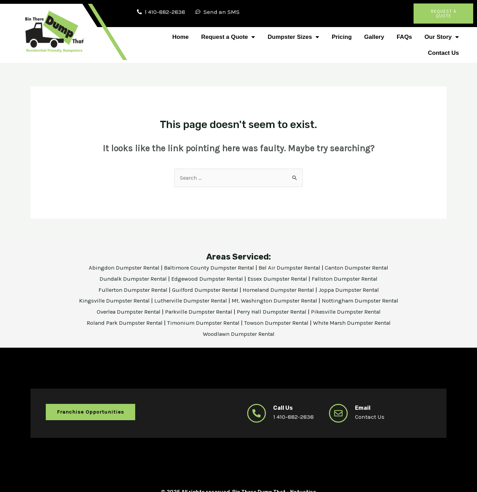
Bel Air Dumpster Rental (291, 267)
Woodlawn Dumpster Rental (238, 333)
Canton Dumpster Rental (361, 267)
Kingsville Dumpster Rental (109, 300)
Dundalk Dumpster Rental (129, 278)
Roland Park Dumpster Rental (120, 322)
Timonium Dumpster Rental (202, 322)
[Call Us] (256, 412)
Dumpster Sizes (293, 37)
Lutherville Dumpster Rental (188, 300)
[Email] (338, 412)
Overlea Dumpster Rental (123, 311)
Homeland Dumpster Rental (280, 289)
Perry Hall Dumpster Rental (274, 311)
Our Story (442, 37)
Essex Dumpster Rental (279, 278)
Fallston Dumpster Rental (349, 278)
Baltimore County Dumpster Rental (208, 267)
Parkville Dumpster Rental (198, 311)
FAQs (404, 37)
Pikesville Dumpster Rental (351, 311)
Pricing (342, 37)
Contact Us (443, 53)
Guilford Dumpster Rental (203, 289)
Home (180, 37)
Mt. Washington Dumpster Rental (276, 300)
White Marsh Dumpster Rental (357, 322)
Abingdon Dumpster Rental (120, 267)
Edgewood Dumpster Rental (207, 278)
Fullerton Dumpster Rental (129, 289)
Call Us (283, 407)
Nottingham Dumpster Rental (365, 300)
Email (363, 407)
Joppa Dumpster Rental (353, 289)
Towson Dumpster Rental (277, 322)
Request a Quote (228, 37)
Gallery (374, 37)
